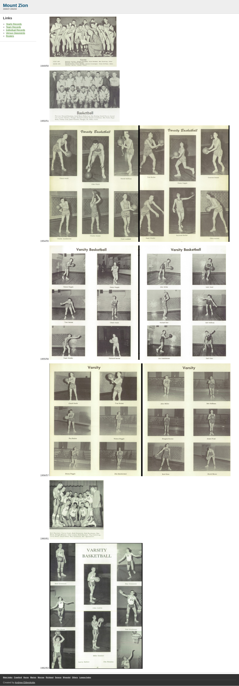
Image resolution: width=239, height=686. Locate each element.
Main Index (7, 677)
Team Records (13, 27)
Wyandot (67, 677)
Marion (33, 677)
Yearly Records (14, 24)
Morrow (41, 677)
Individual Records (15, 30)
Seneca (58, 677)
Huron (26, 677)
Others (75, 677)
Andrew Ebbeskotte (25, 682)
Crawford (18, 677)
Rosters (10, 36)
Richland (49, 677)
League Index (85, 677)
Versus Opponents (15, 33)
